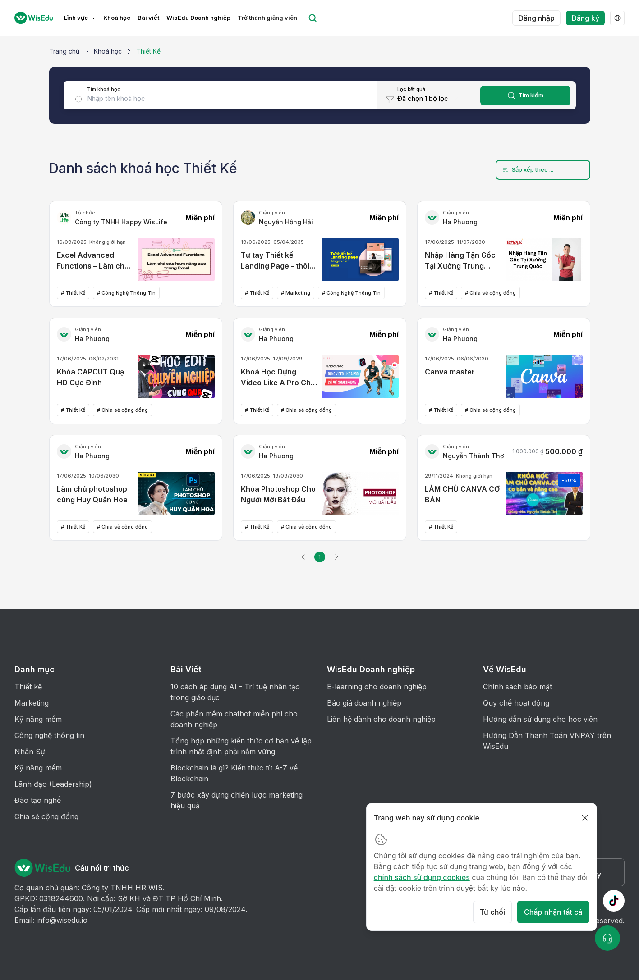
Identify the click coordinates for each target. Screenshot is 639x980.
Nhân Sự (29, 751)
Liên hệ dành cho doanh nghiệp (381, 719)
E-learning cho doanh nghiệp (377, 686)
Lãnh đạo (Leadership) (53, 784)
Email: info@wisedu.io (50, 920)
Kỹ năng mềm (38, 719)
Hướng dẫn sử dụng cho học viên (540, 719)
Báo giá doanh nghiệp (364, 702)
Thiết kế (28, 686)
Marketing (31, 702)
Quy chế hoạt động (516, 702)
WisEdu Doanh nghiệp (198, 17)
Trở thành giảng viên (267, 17)
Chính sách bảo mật (517, 686)
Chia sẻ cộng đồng (46, 816)
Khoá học (116, 17)
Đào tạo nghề (37, 800)
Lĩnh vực (76, 17)
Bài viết (148, 17)
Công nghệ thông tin (49, 735)
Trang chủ (64, 51)
